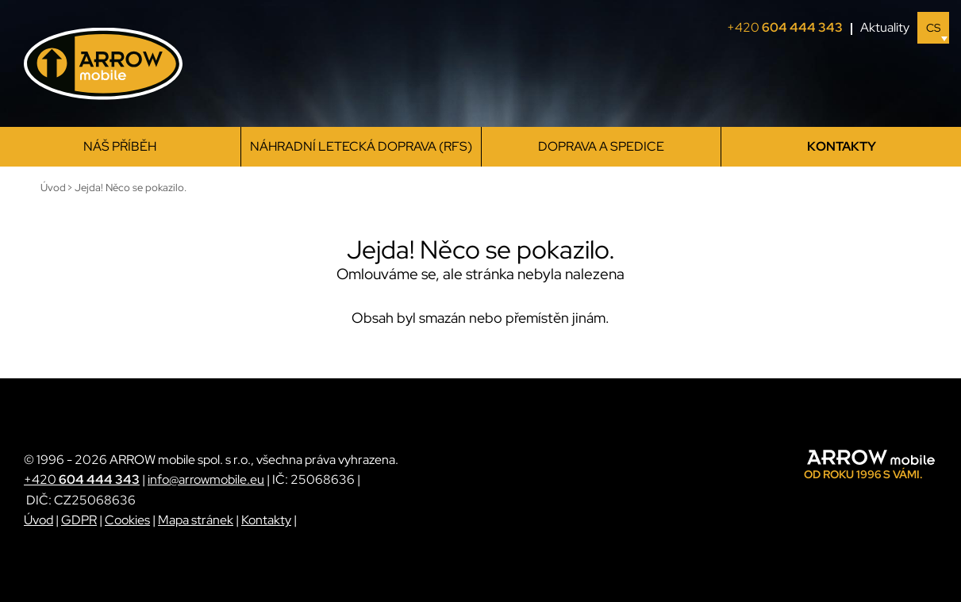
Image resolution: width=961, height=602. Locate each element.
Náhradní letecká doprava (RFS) (361, 146)
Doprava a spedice (601, 146)
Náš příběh (119, 146)
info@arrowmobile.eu (206, 479)
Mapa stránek (195, 520)
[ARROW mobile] (103, 64)
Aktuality (884, 27)
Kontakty (841, 146)
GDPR (79, 520)
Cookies (127, 520)
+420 (789, 27)
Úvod (38, 520)
